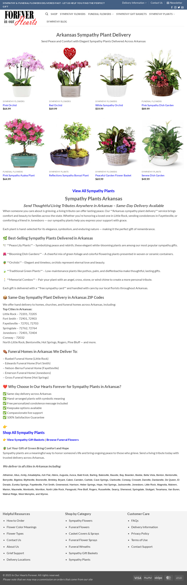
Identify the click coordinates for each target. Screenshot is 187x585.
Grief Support (15, 553)
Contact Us (157, 2)
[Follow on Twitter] (179, 7)
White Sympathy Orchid (109, 105)
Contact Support (142, 546)
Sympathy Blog (57, 21)
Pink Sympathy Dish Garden (158, 105)
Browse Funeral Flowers (62, 439)
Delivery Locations (18, 559)
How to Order (15, 520)
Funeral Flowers (101, 14)
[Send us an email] (182, 7)
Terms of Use (139, 540)
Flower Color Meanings (21, 527)
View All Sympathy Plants (93, 191)
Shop (54, 14)
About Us (13, 546)
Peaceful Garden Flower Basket (113, 175)
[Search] (46, 14)
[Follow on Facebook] (172, 7)
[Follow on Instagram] (175, 7)
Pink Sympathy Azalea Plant (19, 175)
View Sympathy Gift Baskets (25, 439)
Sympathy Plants (162, 14)
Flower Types (15, 533)
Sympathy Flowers (72, 14)
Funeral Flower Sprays (83, 540)
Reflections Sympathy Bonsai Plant (69, 175)
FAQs (134, 520)
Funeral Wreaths (79, 546)
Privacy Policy (140, 533)
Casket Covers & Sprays (84, 533)
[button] (174, 3)
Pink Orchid (10, 105)
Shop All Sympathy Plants (24, 432)
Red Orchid (55, 105)
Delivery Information (134, 3)
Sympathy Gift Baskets (131, 14)
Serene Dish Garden (153, 175)
